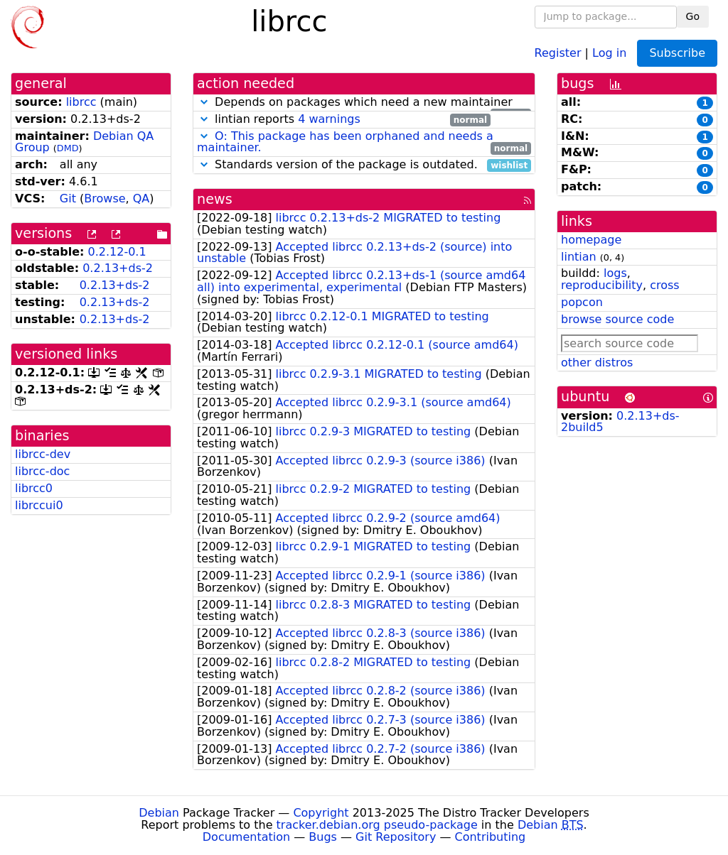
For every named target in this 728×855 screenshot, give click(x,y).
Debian (159, 812)
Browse (104, 198)
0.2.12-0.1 (117, 251)
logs (615, 273)
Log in (609, 52)
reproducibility (602, 285)
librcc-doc (42, 471)
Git (68, 198)
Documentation (246, 837)
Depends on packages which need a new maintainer (364, 103)
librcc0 (34, 488)
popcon (582, 302)
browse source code (617, 319)
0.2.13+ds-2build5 (620, 422)
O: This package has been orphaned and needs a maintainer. (345, 142)
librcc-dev (42, 454)
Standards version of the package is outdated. (364, 165)
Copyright (320, 812)
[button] (204, 102)
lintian (578, 256)
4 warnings (329, 119)
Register (558, 52)
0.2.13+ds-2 (117, 268)
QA (141, 198)
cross (664, 285)
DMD (68, 148)
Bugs (323, 837)
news (214, 199)
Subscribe (677, 53)
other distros (597, 362)
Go (693, 16)
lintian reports (344, 120)
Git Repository (395, 837)
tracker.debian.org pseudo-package (377, 825)
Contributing (490, 837)
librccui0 (39, 505)
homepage (591, 239)
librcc (81, 102)
